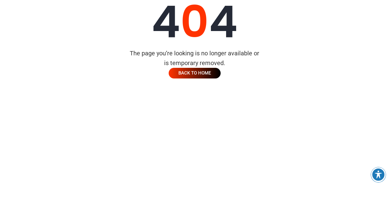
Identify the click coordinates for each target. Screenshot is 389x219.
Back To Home (194, 73)
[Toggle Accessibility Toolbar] (378, 174)
